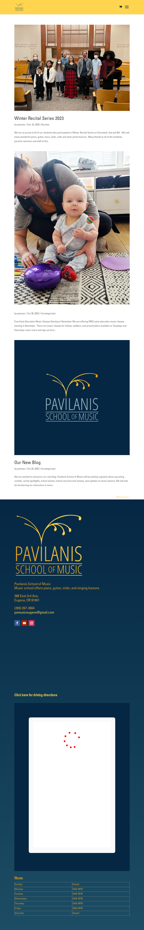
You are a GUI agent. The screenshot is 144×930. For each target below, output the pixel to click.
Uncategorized (48, 314)
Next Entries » (123, 497)
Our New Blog (27, 463)
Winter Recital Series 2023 (39, 118)
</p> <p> (72, 784)
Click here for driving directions (35, 695)
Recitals (45, 125)
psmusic (21, 125)
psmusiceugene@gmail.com (34, 612)
